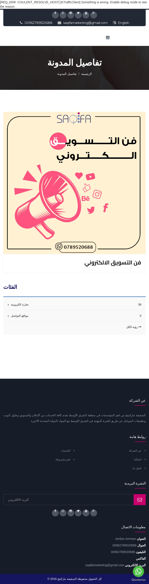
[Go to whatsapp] (138, 571)
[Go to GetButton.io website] (138, 580)
